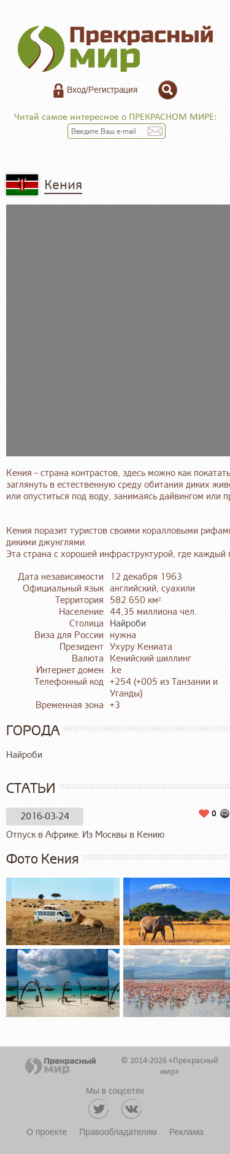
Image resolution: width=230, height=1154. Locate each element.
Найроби (128, 624)
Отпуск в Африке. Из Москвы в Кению (85, 835)
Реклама (186, 1132)
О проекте (46, 1132)
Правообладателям (117, 1132)
